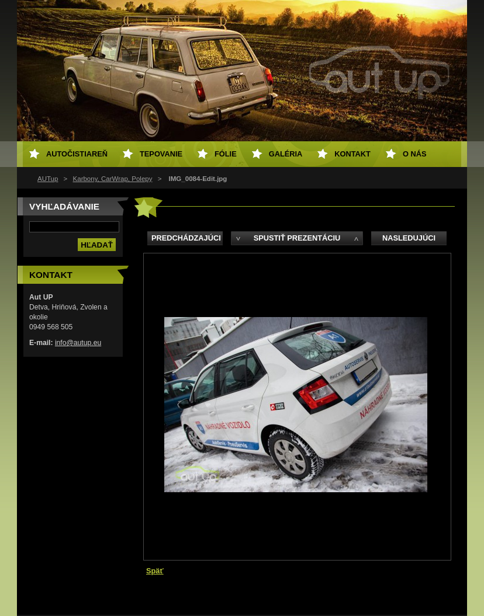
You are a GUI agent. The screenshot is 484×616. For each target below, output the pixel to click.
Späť (155, 570)
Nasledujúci (408, 238)
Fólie (226, 153)
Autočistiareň (77, 153)
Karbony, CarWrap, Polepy (113, 178)
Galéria (286, 153)
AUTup (47, 178)
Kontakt (352, 153)
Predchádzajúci (186, 238)
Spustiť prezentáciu (297, 238)
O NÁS (415, 153)
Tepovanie (161, 153)
